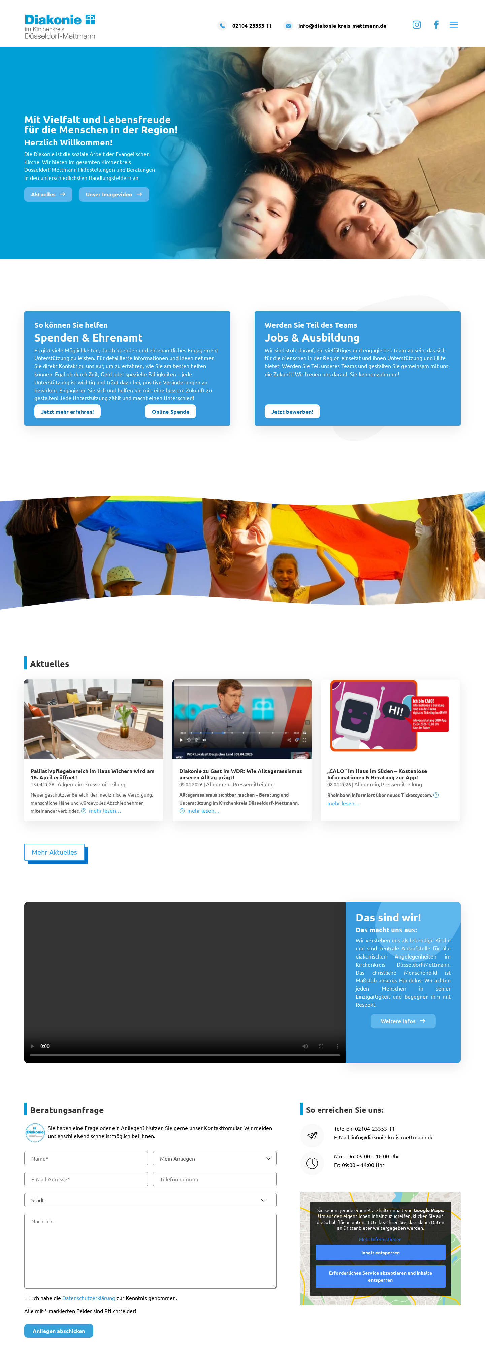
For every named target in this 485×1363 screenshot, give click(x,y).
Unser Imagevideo (109, 194)
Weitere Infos (398, 1021)
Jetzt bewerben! (292, 411)
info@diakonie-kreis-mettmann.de (393, 1137)
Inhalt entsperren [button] (380, 1252)
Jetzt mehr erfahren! (67, 411)
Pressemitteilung (104, 784)
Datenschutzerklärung (88, 1297)
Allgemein (70, 784)
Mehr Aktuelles (54, 852)
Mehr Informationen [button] (380, 1239)
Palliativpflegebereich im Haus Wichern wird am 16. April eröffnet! (93, 774)
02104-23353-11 (375, 1128)
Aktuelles (43, 194)
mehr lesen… (105, 810)
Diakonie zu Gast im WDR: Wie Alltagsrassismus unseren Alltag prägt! (240, 774)
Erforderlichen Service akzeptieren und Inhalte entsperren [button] (380, 1276)
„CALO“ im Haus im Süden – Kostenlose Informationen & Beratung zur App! (377, 774)
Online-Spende (170, 411)
